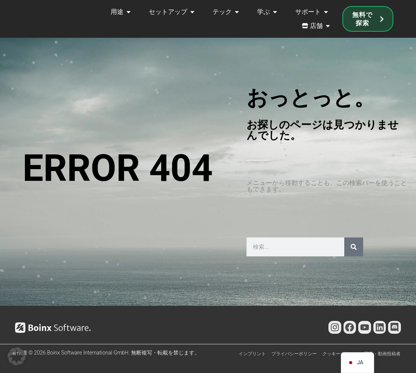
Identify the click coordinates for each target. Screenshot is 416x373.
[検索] (353, 246)
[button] (16, 356)
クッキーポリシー (340, 353)
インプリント (252, 353)
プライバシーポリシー (294, 353)
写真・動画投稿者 (382, 353)
